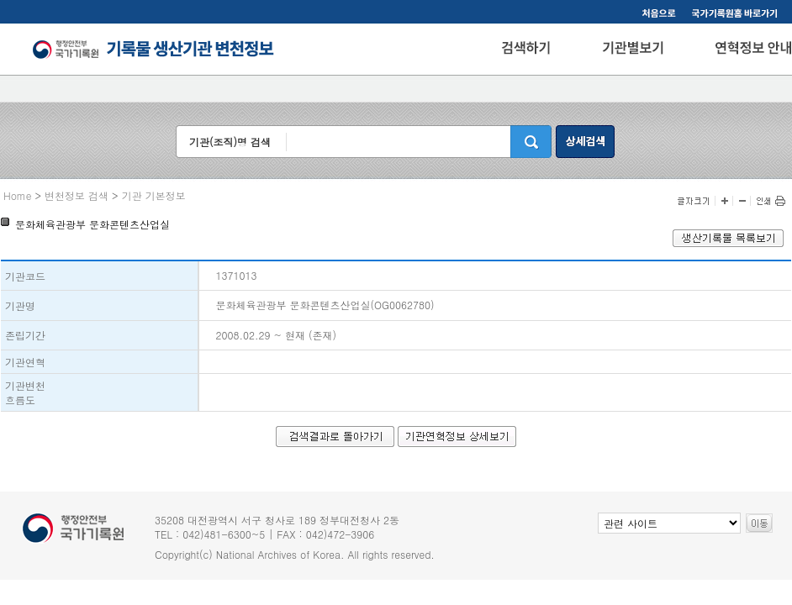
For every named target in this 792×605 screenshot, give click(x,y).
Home (17, 195)
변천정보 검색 (76, 195)
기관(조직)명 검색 (230, 141)
